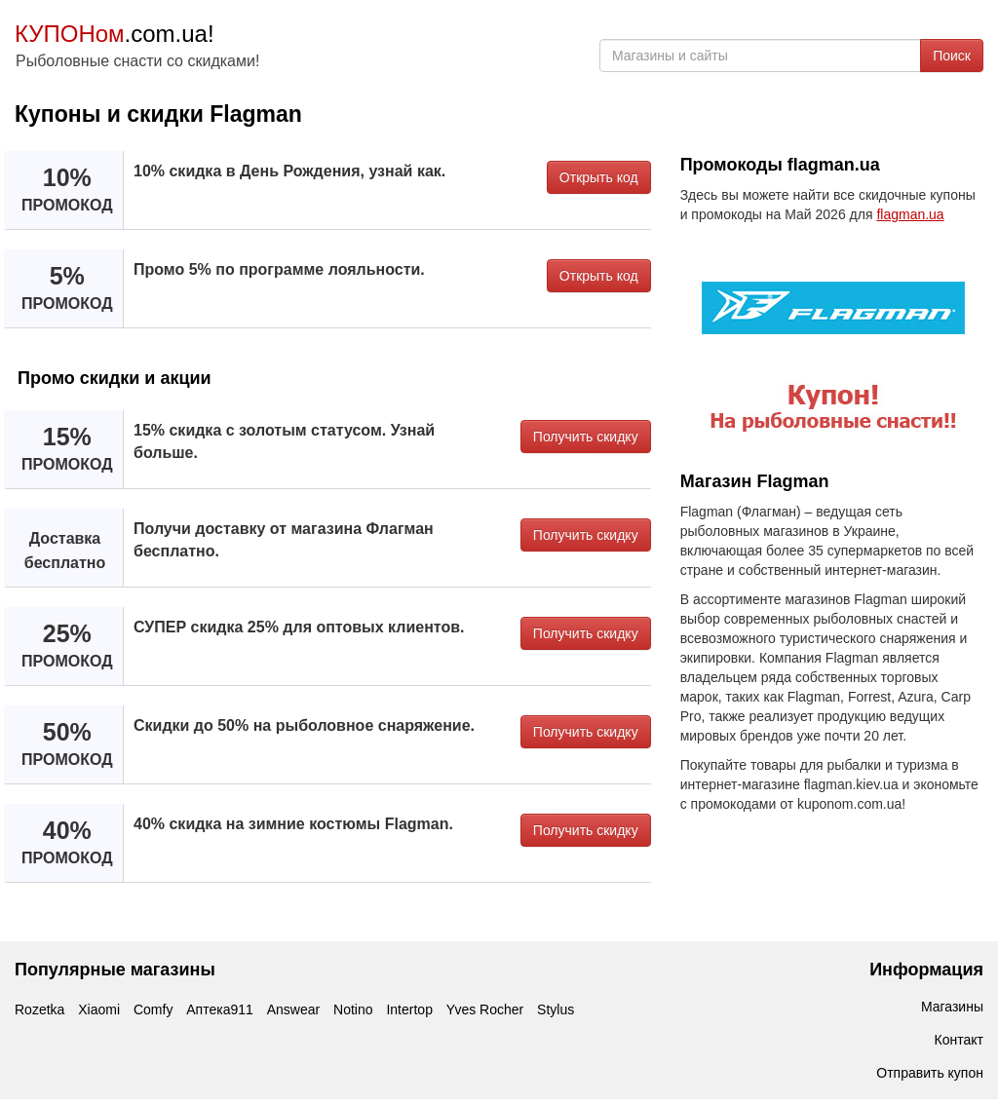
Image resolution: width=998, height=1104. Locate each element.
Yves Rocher (484, 1009)
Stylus (555, 1009)
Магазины (952, 1006)
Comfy (153, 1009)
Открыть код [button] (598, 177)
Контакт (959, 1039)
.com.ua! (114, 33)
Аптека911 (219, 1009)
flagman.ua (909, 214)
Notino (352, 1009)
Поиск (952, 55)
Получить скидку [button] (585, 436)
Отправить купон (929, 1073)
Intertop (409, 1009)
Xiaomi (99, 1009)
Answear (293, 1009)
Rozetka (39, 1009)
